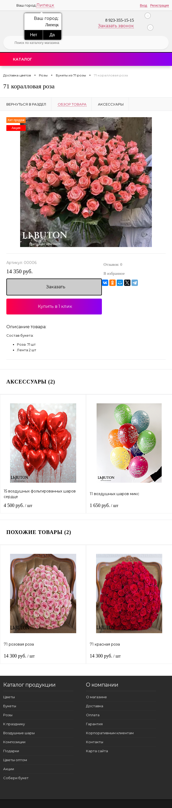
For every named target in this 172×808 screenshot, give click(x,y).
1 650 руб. (104, 505)
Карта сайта (97, 751)
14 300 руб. (19, 656)
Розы (7, 715)
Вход (143, 5)
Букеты (9, 706)
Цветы (9, 697)
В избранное (114, 273)
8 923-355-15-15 (119, 20)
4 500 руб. (18, 505)
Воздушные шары (19, 733)
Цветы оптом (15, 760)
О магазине (96, 697)
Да (52, 35)
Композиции (14, 742)
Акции (8, 769)
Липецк (45, 5)
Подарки (11, 751)
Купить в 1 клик (55, 306)
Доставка (94, 706)
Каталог (22, 59)
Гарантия (94, 724)
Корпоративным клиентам (110, 733)
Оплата (92, 715)
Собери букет (16, 778)
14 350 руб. (19, 271)
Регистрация (159, 5)
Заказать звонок (116, 25)
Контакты (94, 742)
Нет (33, 35)
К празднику (14, 724)
